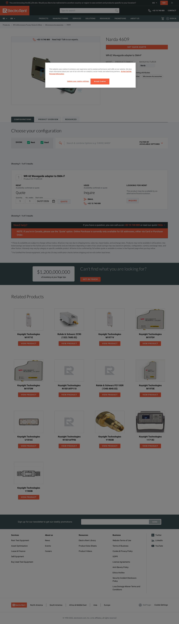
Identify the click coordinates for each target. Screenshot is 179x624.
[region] (90, 75)
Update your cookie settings (78, 81)
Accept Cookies (100, 81)
